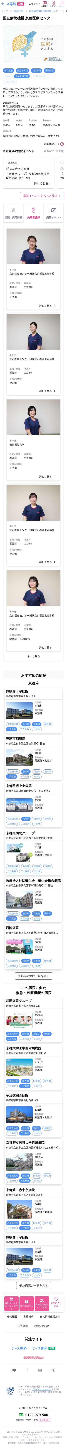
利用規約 (29, 1316)
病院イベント (53, 213)
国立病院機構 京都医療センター (44, 11)
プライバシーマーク (41, 1389)
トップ (4, 11)
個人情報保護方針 (50, 1316)
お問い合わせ (41, 1325)
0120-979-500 (36, 1414)
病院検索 (18, 11)
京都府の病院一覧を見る (33, 976)
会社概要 (12, 1316)
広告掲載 (23, 1325)
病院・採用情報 (13, 213)
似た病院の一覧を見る (33, 1285)
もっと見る (33, 656)
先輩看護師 (33, 213)
